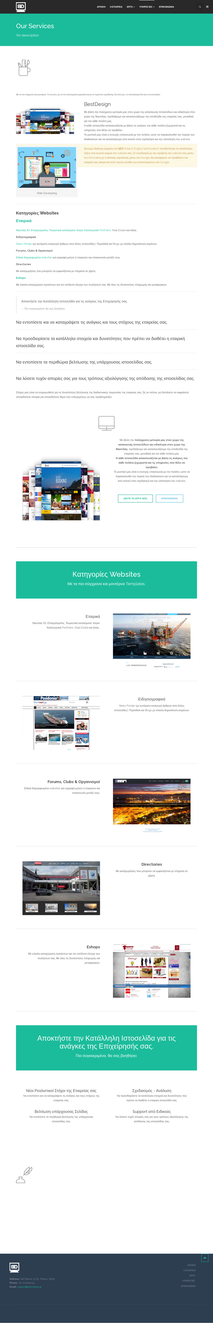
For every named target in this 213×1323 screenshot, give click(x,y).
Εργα (131, 7)
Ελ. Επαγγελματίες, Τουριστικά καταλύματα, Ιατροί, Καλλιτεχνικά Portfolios (69, 230)
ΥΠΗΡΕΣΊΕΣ (189, 1281)
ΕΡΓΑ (193, 1275)
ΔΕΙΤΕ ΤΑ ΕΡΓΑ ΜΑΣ (133, 499)
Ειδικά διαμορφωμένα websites (34, 257)
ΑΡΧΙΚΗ (191, 1265)
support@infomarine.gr (29, 1287)
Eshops (21, 277)
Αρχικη (101, 7)
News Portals (24, 243)
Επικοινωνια (166, 7)
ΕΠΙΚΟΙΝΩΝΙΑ (171, 499)
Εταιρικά (24, 220)
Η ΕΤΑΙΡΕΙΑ (116, 7)
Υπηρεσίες (146, 7)
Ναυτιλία (21, 230)
